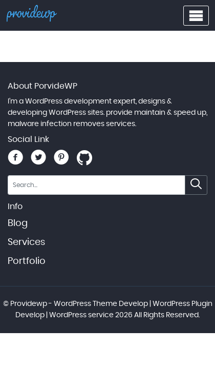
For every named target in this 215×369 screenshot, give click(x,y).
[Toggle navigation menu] (196, 16)
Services (26, 242)
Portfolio (27, 261)
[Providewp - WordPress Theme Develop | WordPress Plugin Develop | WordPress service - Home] (31, 16)
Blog (18, 223)
